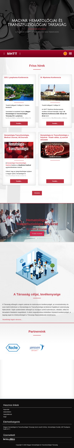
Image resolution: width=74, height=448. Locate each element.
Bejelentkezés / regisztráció (65, 53)
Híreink (37, 193)
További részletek (37, 233)
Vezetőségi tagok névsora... (12, 319)
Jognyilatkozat (7, 414)
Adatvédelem (7, 412)
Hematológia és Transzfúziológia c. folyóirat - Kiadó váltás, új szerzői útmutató (54, 137)
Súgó (4, 416)
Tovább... (19, 123)
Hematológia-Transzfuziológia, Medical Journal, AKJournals (16, 136)
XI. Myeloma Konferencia (50, 77)
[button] (5, 222)
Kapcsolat (6, 409)
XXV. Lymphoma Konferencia (16, 77)
